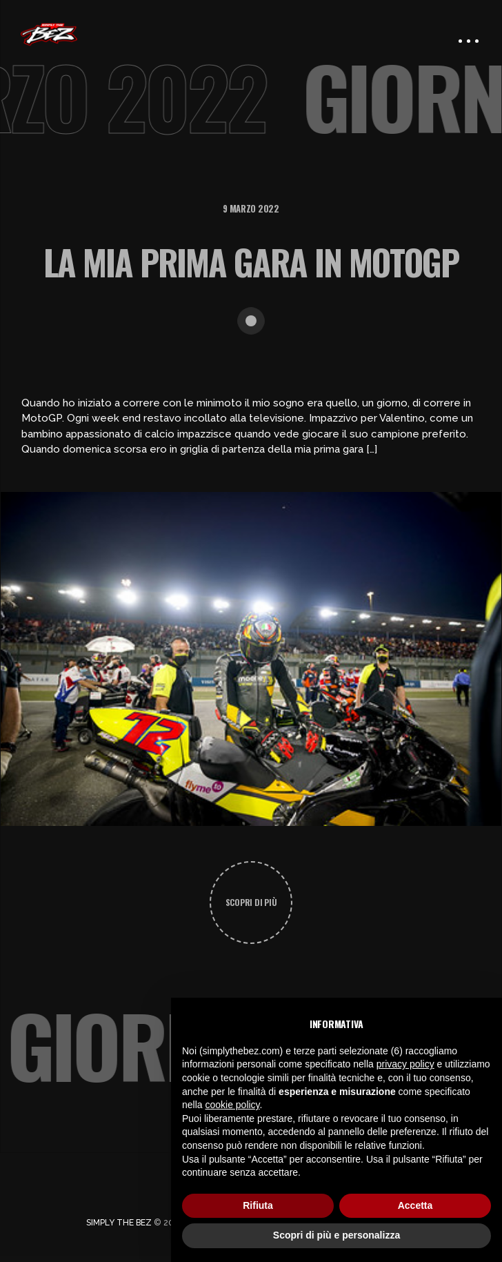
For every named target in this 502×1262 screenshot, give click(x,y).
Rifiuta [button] (258, 1205)
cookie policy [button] (232, 1104)
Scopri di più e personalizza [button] (336, 1235)
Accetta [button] (415, 1205)
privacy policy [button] (405, 1063)
